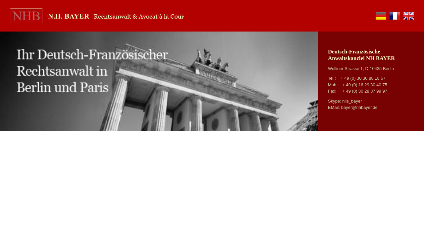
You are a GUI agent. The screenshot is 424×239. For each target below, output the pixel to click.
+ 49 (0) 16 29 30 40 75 (364, 84)
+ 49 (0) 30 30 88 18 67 (363, 78)
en (408, 16)
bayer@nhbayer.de (359, 107)
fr (395, 16)
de (381, 16)
